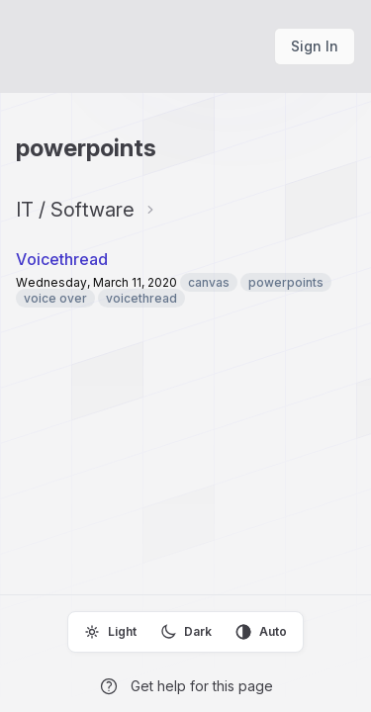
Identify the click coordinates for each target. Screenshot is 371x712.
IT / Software (75, 210)
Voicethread (62, 259)
